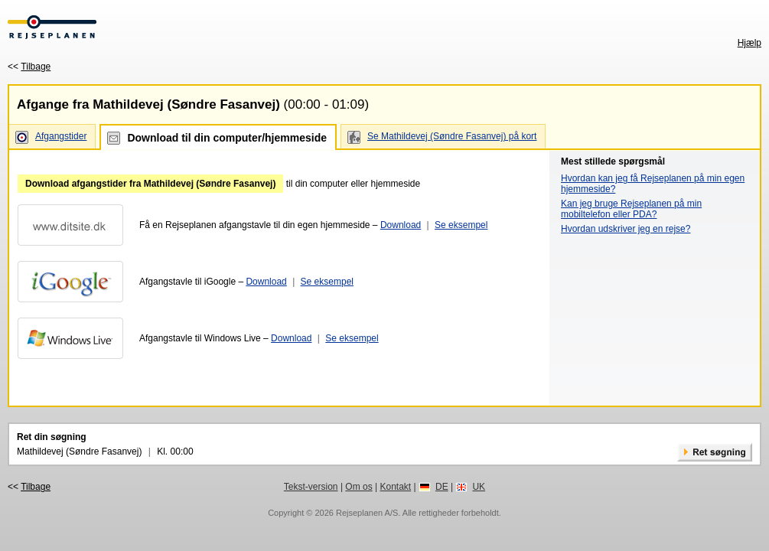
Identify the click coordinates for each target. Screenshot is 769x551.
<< (29, 66)
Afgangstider (60, 136)
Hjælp (749, 42)
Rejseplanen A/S (367, 512)
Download (400, 225)
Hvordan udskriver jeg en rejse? (625, 228)
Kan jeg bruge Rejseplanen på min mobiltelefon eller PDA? (631, 209)
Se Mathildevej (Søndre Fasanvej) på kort (451, 136)
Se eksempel (461, 225)
